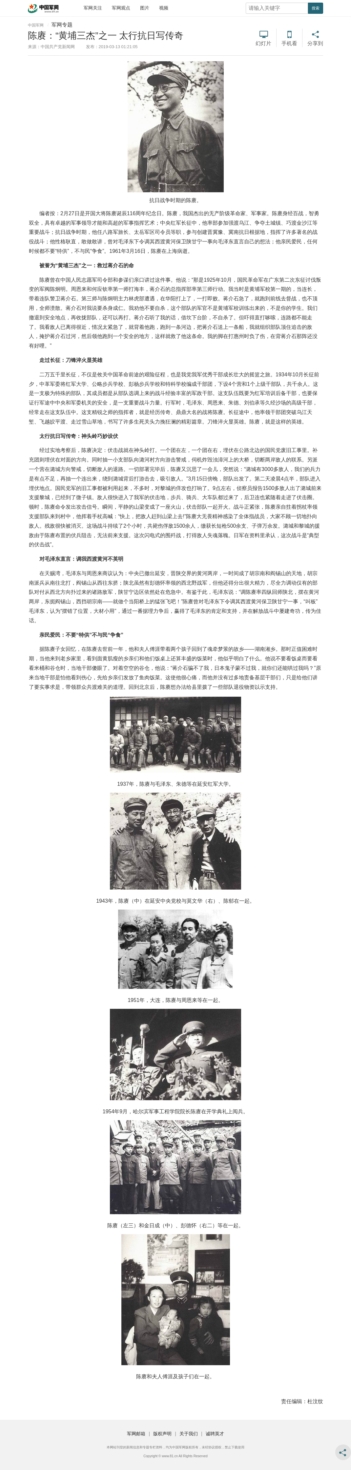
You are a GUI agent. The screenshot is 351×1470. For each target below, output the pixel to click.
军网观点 (121, 7)
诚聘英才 (215, 1433)
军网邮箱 (136, 1433)
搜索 (316, 8)
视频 (163, 7)
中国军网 (36, 25)
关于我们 (188, 1433)
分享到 (315, 43)
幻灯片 (263, 43)
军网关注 (93, 7)
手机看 (289, 43)
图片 (144, 7)
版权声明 (162, 1433)
